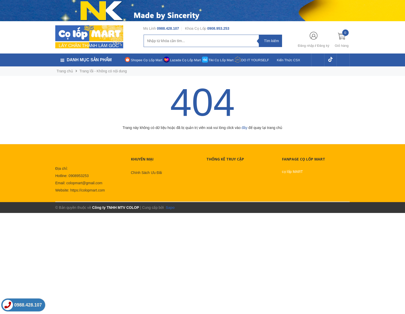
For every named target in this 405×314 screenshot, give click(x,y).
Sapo (170, 207)
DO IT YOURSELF (255, 60)
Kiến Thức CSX (288, 60)
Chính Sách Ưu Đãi (146, 173)
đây (244, 128)
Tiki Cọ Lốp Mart (220, 60)
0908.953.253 (218, 28)
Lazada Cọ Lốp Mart (185, 60)
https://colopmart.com (87, 190)
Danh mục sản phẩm (89, 60)
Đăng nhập (306, 46)
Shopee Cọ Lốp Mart (146, 60)
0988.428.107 (168, 28)
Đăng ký (323, 46)
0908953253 (78, 176)
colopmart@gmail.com (84, 183)
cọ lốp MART (292, 172)
